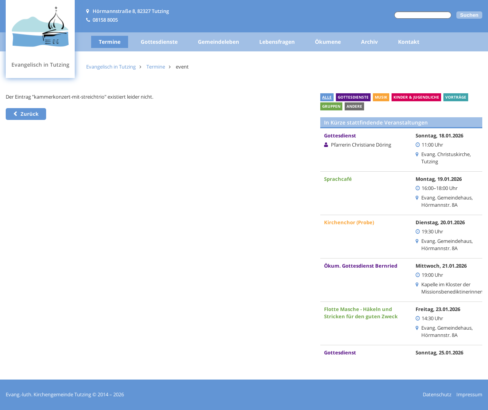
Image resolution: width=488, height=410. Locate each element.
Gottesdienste (353, 97)
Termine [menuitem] (109, 41)
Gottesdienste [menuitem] (159, 41)
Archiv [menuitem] (369, 41)
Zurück (30, 113)
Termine (155, 66)
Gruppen (331, 106)
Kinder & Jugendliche (416, 97)
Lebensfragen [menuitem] (277, 41)
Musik (381, 97)
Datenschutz (437, 394)
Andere (354, 106)
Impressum (469, 394)
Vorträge (455, 97)
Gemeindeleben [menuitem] (218, 41)
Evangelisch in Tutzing (111, 66)
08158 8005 (105, 19)
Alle (327, 97)
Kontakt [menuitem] (408, 41)
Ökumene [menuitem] (328, 41)
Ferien (375, 106)
